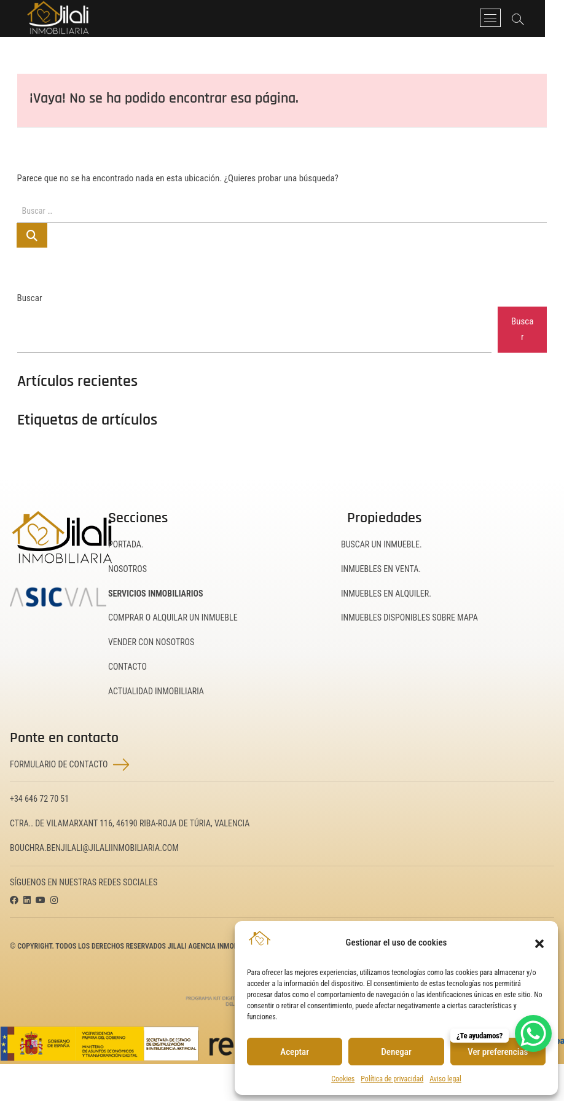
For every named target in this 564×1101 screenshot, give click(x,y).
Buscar (29, 298)
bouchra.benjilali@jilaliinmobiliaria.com (94, 848)
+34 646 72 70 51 (39, 799)
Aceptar (294, 1051)
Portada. (126, 544)
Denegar (396, 1051)
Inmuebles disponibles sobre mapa (409, 617)
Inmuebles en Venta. (381, 569)
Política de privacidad (392, 1079)
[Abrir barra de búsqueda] (536, 19)
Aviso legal (445, 1079)
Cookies (342, 1079)
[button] (539, 942)
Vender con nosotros (151, 642)
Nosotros (127, 569)
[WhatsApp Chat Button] (533, 1033)
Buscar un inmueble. (381, 544)
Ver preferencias (498, 1051)
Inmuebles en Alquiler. (386, 593)
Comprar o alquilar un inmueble (173, 617)
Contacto (127, 667)
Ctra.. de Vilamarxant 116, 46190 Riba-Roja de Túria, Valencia (129, 823)
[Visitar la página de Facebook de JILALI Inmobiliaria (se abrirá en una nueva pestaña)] (14, 900)
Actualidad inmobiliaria (156, 691)
